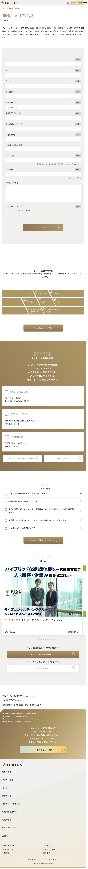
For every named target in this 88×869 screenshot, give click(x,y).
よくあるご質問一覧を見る (41, 540)
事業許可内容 (31, 860)
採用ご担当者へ (8, 845)
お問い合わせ (7, 849)
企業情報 (6, 853)
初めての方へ (61, 458)
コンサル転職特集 (41, 668)
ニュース (46, 845)
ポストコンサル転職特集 (41, 654)
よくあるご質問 (49, 849)
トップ (4, 8)
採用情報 (46, 853)
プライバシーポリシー (51, 860)
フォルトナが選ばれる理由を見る (20, 458)
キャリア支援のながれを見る (41, 328)
